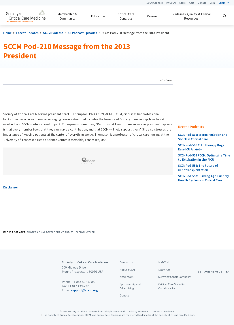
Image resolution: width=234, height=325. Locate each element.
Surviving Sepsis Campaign (174, 277)
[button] (224, 2)
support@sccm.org (84, 290)
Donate (202, 2)
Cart (191, 2)
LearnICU (164, 269)
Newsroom (126, 277)
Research (153, 16)
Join (212, 2)
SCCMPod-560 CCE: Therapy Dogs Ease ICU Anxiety (201, 147)
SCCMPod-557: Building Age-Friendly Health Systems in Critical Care (203, 178)
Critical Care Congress (126, 16)
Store (182, 2)
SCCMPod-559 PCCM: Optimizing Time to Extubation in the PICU (204, 157)
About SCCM (127, 269)
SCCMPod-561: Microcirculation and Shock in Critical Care (202, 137)
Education (98, 16)
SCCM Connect (154, 2)
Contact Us (127, 262)
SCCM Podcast (53, 33)
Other (90, 232)
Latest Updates (27, 33)
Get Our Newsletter (213, 271)
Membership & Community (67, 16)
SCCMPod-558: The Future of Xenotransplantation (198, 167)
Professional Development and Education (56, 232)
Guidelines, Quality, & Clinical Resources (191, 16)
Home (7, 33)
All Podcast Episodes (82, 33)
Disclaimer (10, 187)
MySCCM (171, 2)
